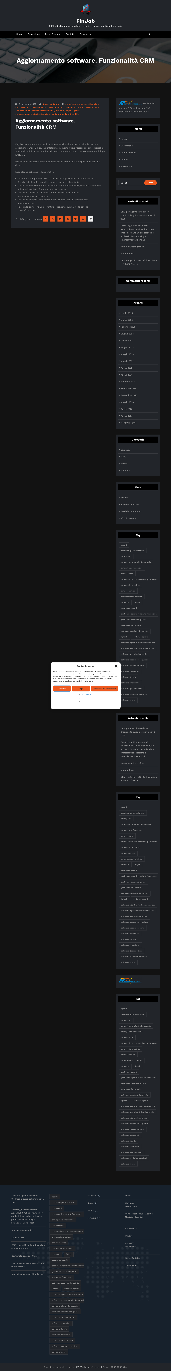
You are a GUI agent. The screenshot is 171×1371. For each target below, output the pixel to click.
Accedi (124, 497)
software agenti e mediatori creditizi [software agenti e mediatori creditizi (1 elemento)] (138, 643)
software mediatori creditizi (65, 114)
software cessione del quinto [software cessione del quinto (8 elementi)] (134, 660)
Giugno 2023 (127, 347)
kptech (76, 110)
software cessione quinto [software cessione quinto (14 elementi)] (132, 665)
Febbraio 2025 (128, 327)
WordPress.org (128, 518)
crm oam (60, 110)
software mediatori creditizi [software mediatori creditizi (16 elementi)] (134, 694)
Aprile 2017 (126, 416)
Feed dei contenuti (130, 504)
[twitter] (52, 219)
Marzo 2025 (127, 320)
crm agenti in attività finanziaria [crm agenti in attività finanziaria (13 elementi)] (136, 562)
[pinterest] (75, 219)
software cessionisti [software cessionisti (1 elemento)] (130, 671)
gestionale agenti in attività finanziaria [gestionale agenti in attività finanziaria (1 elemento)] (138, 614)
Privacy (128, 1236)
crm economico (22, 110)
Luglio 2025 (127, 313)
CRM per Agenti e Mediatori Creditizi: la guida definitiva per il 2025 (137, 215)
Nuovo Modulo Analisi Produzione (28, 1274)
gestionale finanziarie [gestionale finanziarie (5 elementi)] (131, 625)
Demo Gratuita (53, 34)
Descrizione (34, 34)
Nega (81, 688)
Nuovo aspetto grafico (132, 246)
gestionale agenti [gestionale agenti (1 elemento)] (129, 608)
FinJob (85, 21)
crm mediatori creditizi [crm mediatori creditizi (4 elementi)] (131, 597)
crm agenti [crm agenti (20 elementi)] (126, 556)
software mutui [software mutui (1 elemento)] (128, 700)
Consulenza (131, 1228)
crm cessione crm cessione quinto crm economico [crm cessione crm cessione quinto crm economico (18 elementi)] (144, 579)
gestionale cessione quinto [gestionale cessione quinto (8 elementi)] (133, 620)
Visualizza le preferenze (104, 688)
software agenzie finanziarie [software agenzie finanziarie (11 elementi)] (134, 654)
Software (129, 1203)
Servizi (124, 463)
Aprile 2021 (126, 375)
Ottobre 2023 (127, 340)
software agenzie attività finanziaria (33, 114)
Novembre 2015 (129, 423)
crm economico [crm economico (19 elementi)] (128, 591)
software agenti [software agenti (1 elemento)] (140, 637)
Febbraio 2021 (128, 381)
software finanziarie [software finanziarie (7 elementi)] (130, 683)
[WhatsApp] (83, 219)
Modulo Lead (127, 253)
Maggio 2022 (127, 361)
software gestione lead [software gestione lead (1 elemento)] (131, 688)
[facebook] (45, 219)
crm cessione (21, 107)
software (54, 104)
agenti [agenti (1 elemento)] (124, 545)
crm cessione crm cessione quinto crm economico (54, 107)
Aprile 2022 (126, 368)
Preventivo (85, 34)
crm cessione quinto (90, 107)
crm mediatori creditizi (43, 110)
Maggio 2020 (127, 402)
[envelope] (68, 219)
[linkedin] (60, 219)
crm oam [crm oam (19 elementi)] (125, 602)
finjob (68, 110)
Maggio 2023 (127, 354)
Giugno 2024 (127, 333)
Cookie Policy (87, 695)
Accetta (62, 688)
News (45, 104)
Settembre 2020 (129, 395)
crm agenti (70, 104)
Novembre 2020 (129, 388)
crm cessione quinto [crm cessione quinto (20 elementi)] (130, 585)
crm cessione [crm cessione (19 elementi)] (127, 574)
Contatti (70, 34)
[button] (116, 666)
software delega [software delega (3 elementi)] (128, 677)
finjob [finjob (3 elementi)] (137, 602)
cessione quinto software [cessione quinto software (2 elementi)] (132, 551)
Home (19, 34)
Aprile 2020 (127, 409)
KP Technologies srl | (89, 1367)
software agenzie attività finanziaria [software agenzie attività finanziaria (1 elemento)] (137, 648)
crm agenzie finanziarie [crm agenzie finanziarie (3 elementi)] (132, 568)
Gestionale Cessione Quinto (25, 1256)
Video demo (131, 1265)
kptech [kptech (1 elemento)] (124, 637)
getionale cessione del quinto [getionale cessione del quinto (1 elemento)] (134, 631)
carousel (125, 450)
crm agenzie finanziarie (88, 104)
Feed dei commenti (131, 511)
